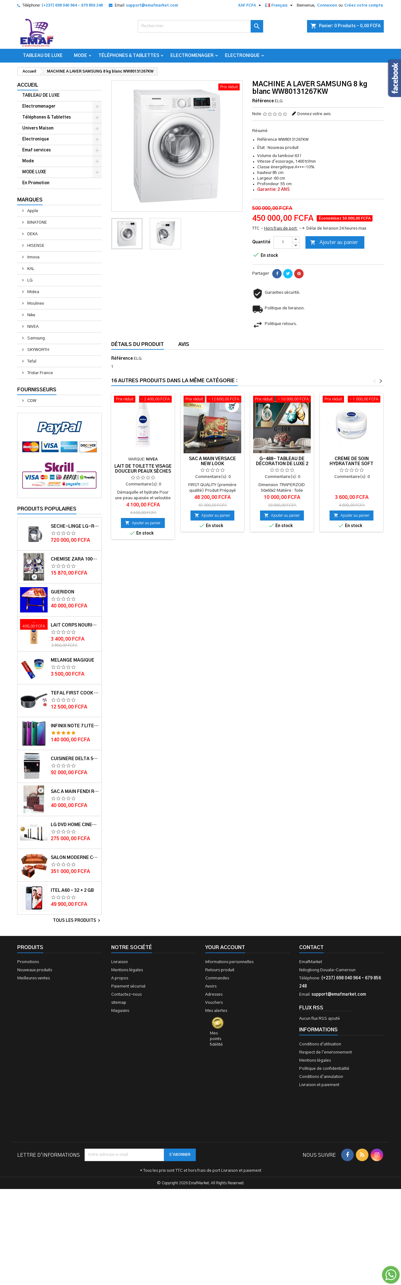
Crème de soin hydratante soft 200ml (351, 464)
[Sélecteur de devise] (250, 5)
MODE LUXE (34, 172)
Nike (30, 315)
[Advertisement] (200, 1189)
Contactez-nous (126, 995)
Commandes (217, 978)
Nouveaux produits (34, 970)
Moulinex (35, 304)
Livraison (119, 962)
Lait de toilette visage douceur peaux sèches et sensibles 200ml (143, 471)
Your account (225, 947)
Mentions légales (127, 970)
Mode (80, 55)
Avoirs (210, 986)
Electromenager (192, 55)
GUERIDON (62, 592)
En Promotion (35, 183)
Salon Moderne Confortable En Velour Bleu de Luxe (75, 858)
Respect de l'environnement (325, 1052)
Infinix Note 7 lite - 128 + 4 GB (75, 726)
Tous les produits (77, 920)
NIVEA (32, 327)
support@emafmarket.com (152, 5)
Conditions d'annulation (321, 1077)
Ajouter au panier (334, 243)
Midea (32, 292)
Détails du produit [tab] (137, 344)
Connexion (327, 5)
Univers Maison (38, 128)
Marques (30, 199)
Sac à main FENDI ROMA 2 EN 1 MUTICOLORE (75, 792)
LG (29, 280)
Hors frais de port (281, 228)
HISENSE (35, 246)
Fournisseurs (36, 389)
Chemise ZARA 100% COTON (75, 559)
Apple (32, 211)
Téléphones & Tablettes (128, 55)
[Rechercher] (200, 26)
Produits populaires (46, 508)
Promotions (28, 962)
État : (262, 148)
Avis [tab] (183, 344)
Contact (311, 947)
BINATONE (36, 223)
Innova (32, 257)
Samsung (35, 338)
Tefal (31, 361)
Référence (263, 101)
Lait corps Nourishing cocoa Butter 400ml (75, 625)
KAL (30, 269)
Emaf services (36, 150)
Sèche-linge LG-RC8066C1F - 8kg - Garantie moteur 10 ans (75, 526)
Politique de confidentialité (324, 1069)
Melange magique (72, 660)
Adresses (213, 995)
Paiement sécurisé (128, 986)
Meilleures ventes (33, 978)
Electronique (242, 55)
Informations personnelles (229, 962)
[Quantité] (282, 242)
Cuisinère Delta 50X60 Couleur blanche (75, 759)
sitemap (118, 1003)
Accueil (27, 85)
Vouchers (214, 1003)
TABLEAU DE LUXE (43, 55)
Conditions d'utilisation (320, 1044)
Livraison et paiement (319, 1085)
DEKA (32, 234)
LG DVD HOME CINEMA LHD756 (75, 825)
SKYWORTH (37, 350)
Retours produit (219, 970)
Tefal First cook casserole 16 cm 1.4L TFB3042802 (75, 693)
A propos (119, 978)
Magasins (120, 1011)
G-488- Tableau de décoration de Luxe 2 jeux (282, 464)
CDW (31, 401)
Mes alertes (216, 1011)
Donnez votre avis (314, 114)
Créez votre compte (363, 5)
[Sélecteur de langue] (279, 5)
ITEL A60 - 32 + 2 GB (72, 890)
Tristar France (39, 373)
